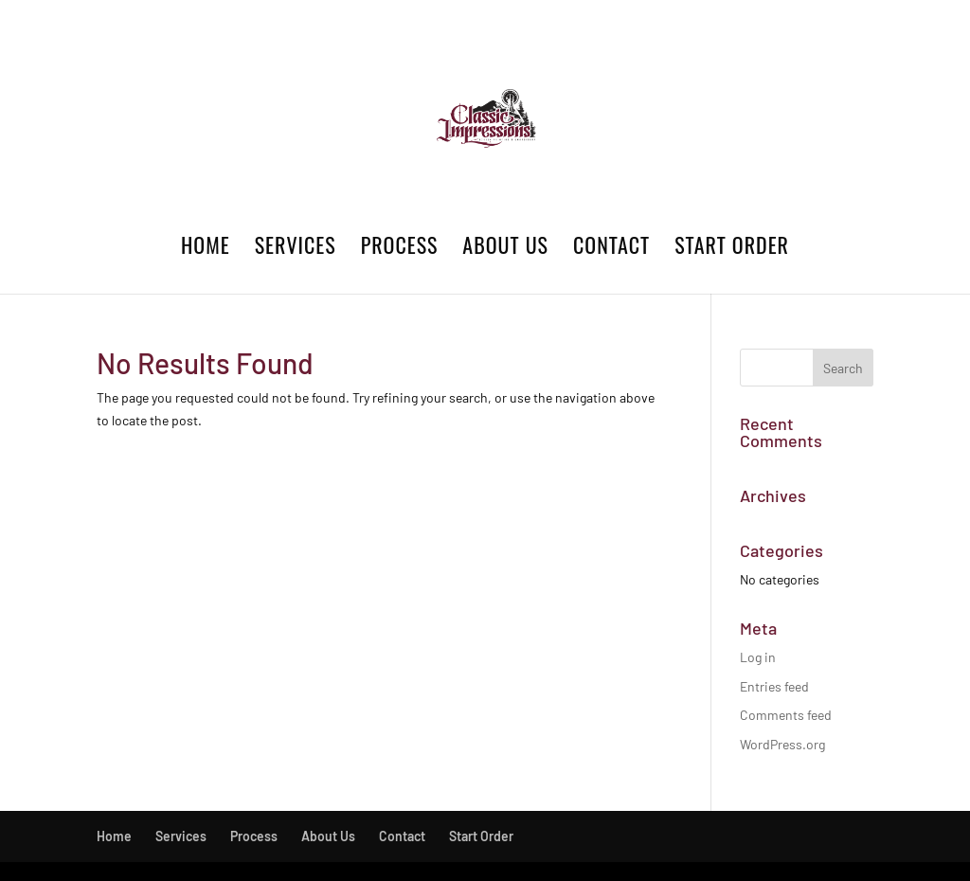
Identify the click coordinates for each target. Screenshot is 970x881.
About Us (505, 249)
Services (295, 249)
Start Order (731, 249)
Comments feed (786, 715)
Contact (611, 249)
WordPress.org (782, 744)
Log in (758, 657)
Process (400, 249)
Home (205, 249)
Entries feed (774, 686)
